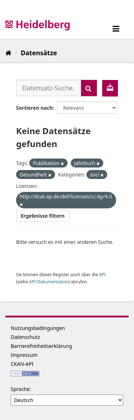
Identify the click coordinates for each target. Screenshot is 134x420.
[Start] (8, 52)
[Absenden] (89, 88)
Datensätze (39, 52)
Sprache (20, 389)
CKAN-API (22, 363)
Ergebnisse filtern (43, 215)
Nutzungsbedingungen (38, 328)
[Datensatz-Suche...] (48, 88)
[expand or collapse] (116, 28)
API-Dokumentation (48, 281)
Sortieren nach (34, 107)
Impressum (24, 354)
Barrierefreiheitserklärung (41, 346)
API (102, 274)
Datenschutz (25, 337)
